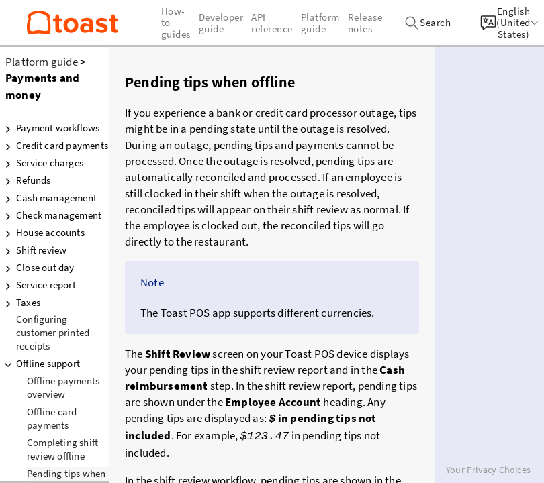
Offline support (40, 363)
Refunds (25, 180)
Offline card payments (52, 418)
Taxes (20, 302)
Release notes (365, 23)
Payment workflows (49, 128)
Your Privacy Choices (488, 470)
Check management (50, 215)
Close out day (37, 267)
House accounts (42, 232)
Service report (38, 285)
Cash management (48, 198)
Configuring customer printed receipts (52, 332)
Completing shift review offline (62, 449)
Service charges (41, 163)
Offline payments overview (63, 387)
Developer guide (221, 23)
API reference (272, 23)
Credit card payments (54, 145)
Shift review (33, 250)
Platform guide (41, 61)
